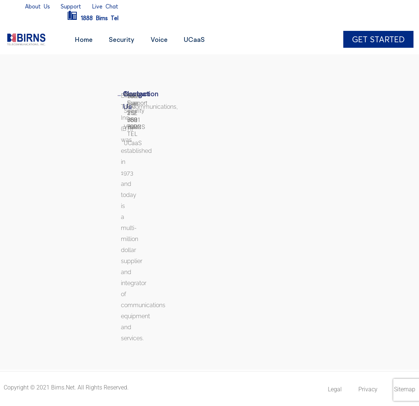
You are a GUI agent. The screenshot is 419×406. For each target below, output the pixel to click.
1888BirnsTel (92, 18)
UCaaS (201, 39)
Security (124, 39)
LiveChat (105, 6)
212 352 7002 (134, 119)
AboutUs (37, 6)
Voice (163, 39)
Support (71, 6)
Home (84, 39)
